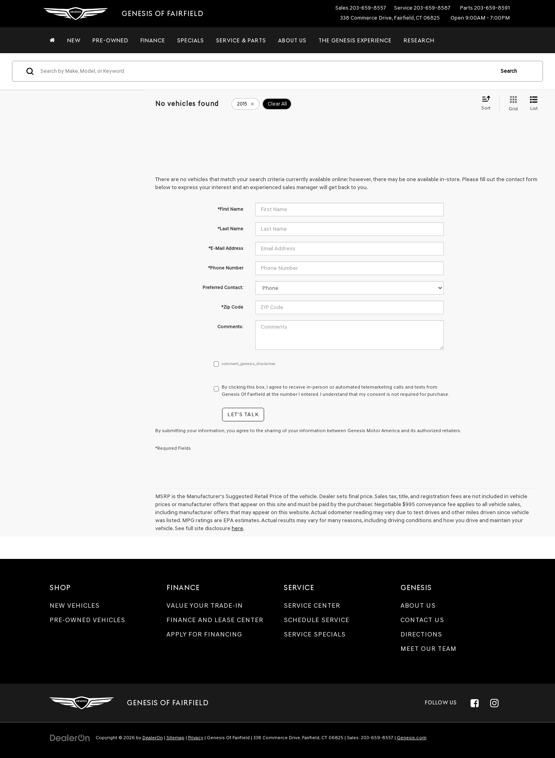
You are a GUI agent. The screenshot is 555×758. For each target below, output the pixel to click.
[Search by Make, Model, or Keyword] (266, 71)
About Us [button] (292, 40)
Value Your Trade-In (204, 605)
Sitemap (175, 737)
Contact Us (422, 620)
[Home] (52, 40)
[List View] (534, 104)
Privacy (195, 737)
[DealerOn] (70, 737)
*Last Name (230, 228)
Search (509, 71)
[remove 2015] (245, 104)
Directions (421, 634)
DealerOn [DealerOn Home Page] (152, 737)
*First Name (230, 209)
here (237, 528)
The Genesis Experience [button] (355, 40)
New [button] (73, 40)
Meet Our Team (429, 648)
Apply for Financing (204, 634)
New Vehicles (75, 605)
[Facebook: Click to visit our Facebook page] (475, 703)
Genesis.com (412, 737)
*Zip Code (232, 307)
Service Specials (315, 634)
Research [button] (419, 40)
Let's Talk (243, 414)
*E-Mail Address (225, 248)
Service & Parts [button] (241, 40)
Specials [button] (190, 40)
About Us (418, 605)
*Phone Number (225, 268)
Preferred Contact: (222, 287)
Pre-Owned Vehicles (87, 620)
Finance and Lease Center (214, 620)
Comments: (230, 326)
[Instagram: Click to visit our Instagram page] (494, 703)
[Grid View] (511, 104)
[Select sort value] (488, 104)
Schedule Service (316, 620)
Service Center (312, 605)
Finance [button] (152, 40)
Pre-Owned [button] (110, 40)
